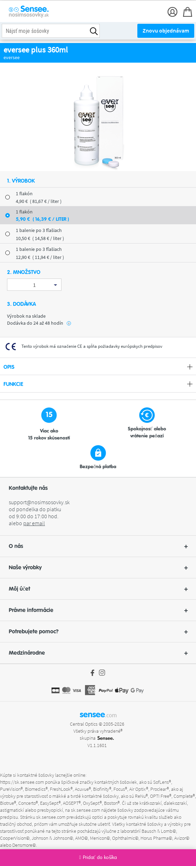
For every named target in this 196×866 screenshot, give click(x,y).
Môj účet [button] (98, 588)
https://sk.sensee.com (22, 782)
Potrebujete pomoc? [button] (98, 631)
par (34, 523)
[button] (98, 546)
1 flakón (24, 193)
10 (40, 238)
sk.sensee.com (85, 810)
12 (40, 257)
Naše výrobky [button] (98, 567)
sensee (98, 714)
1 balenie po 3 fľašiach (39, 230)
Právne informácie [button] (98, 610)
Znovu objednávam (166, 30)
